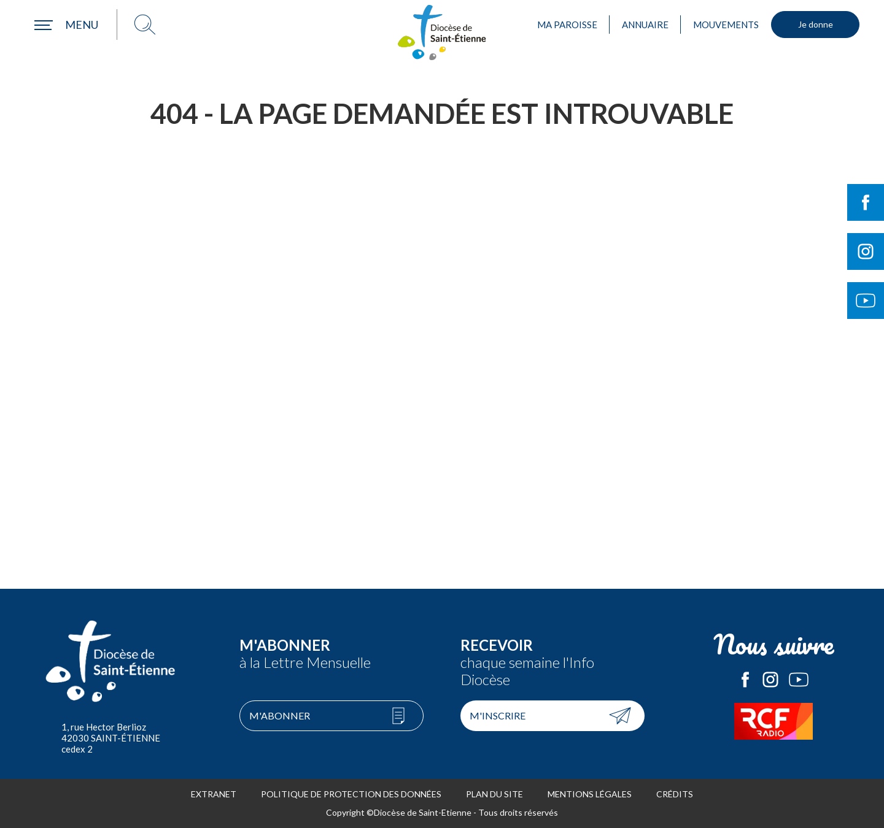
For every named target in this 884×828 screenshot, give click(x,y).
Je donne (815, 24)
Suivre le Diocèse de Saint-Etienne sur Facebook (865, 202)
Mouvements (726, 24)
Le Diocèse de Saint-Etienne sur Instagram (770, 680)
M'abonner (279, 715)
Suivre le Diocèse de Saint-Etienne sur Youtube (865, 300)
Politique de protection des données (351, 794)
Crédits (674, 794)
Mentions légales (590, 794)
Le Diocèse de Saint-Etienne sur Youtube (799, 680)
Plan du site (494, 794)
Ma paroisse (567, 24)
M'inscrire (497, 715)
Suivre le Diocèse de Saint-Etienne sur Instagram (865, 251)
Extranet (213, 794)
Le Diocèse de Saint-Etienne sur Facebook (745, 680)
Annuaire (645, 24)
